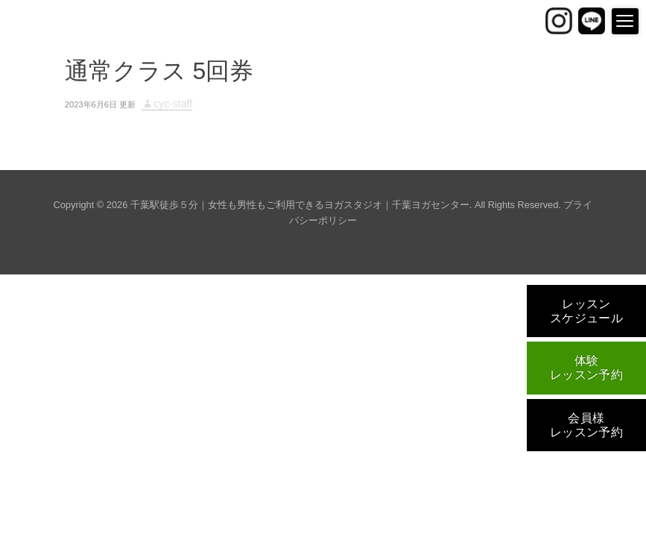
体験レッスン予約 (587, 367)
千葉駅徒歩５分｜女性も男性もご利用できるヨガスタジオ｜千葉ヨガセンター (299, 204)
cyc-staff (172, 104)
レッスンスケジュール (587, 311)
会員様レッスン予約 (587, 425)
